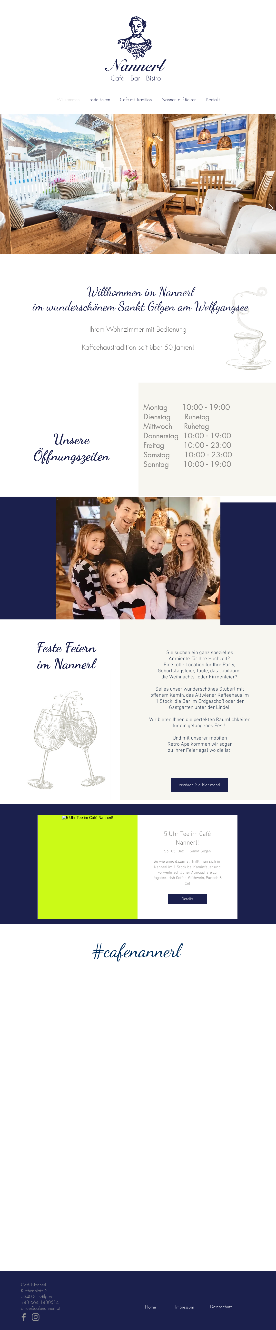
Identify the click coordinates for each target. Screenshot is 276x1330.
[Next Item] (271, 208)
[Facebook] (24, 1317)
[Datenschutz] (221, 1306)
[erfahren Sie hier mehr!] (199, 785)
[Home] (150, 1307)
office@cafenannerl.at (40, 1308)
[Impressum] (184, 1307)
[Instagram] (35, 1317)
